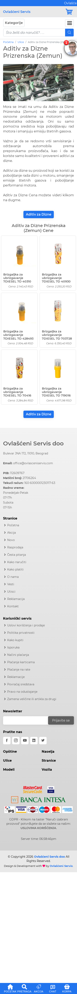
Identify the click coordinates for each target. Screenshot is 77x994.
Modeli (9, 769)
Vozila (47, 769)
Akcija (11, 532)
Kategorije (14, 23)
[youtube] (25, 740)
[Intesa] (38, 799)
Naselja (48, 751)
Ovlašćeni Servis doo (33, 443)
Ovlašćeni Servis (16, 12)
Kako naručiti (16, 562)
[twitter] (43, 740)
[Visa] (49, 789)
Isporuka (13, 647)
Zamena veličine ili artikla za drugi (31, 699)
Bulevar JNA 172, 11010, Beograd (25, 453)
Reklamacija (16, 599)
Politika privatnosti (20, 632)
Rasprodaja (15, 547)
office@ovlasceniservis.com (33, 463)
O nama (13, 576)
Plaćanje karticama (21, 662)
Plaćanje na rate (18, 669)
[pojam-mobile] (34, 32)
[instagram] (16, 740)
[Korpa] (69, 12)
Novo (11, 540)
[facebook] (6, 740)
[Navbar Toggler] (69, 23)
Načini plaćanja (18, 654)
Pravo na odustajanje (22, 691)
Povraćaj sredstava (20, 684)
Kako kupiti (15, 640)
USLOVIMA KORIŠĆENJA (38, 828)
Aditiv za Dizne (38, 214)
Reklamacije (16, 676)
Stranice (49, 760)
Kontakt (13, 606)
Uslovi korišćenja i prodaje (26, 625)
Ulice (21, 42)
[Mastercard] (33, 789)
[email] (28, 720)
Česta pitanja (16, 554)
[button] (10, 988)
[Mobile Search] (69, 32)
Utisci (11, 591)
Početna (8, 42)
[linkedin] (34, 740)
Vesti (10, 584)
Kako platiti (15, 569)
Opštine (10, 751)
